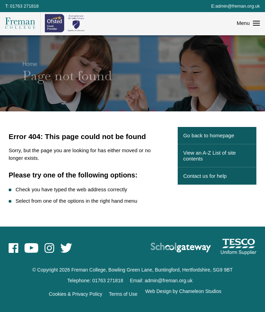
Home (29, 63)
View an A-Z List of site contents (209, 156)
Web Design (158, 291)
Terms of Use (123, 294)
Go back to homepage (208, 135)
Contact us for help (205, 176)
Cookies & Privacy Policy (75, 294)
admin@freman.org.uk (237, 6)
